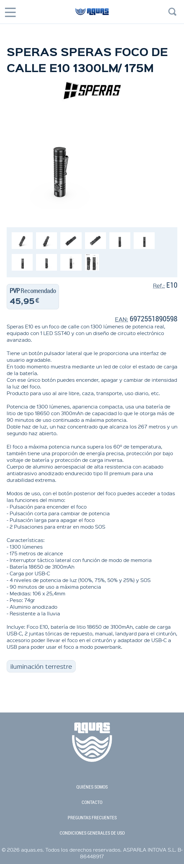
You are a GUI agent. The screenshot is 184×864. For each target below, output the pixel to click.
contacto (92, 802)
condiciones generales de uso (92, 833)
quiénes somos (92, 787)
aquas (92, 14)
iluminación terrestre (41, 666)
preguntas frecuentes (92, 817)
